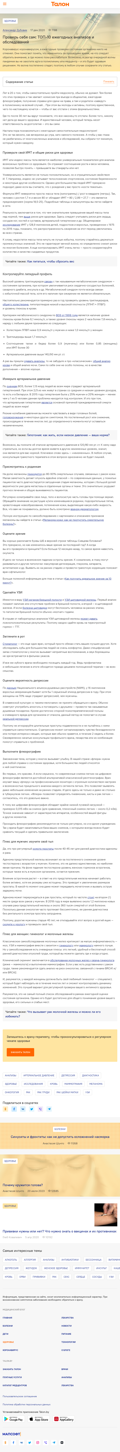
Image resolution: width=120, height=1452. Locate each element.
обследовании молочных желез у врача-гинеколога (82, 960)
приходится (34, 474)
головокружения (13, 417)
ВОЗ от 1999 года (67, 315)
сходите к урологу (14, 924)
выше (27, 216)
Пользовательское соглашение (20, 1396)
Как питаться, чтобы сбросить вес (50, 261)
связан (48, 281)
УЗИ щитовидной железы (80, 599)
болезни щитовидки (35, 607)
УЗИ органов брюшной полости (42, 599)
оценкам (12, 386)
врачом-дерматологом (84, 509)
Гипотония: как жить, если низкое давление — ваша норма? (68, 435)
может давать (89, 618)
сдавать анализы (34, 361)
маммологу (86, 945)
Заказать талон (20, 1052)
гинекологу (66, 945)
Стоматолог (10, 643)
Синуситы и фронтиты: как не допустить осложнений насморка (60, 1137)
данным (11, 687)
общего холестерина (15, 304)
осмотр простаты (43, 848)
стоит (91, 897)
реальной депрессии (15, 719)
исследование (11, 224)
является (46, 402)
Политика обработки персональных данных (26, 1404)
